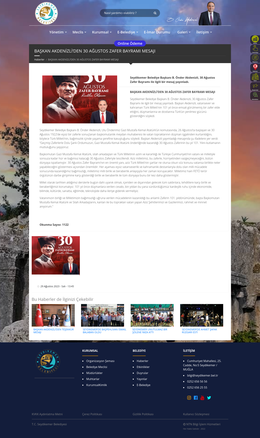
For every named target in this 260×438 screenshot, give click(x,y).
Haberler (39, 59)
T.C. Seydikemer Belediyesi (49, 424)
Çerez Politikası (92, 414)
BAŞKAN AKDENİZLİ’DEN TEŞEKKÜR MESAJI (53, 331)
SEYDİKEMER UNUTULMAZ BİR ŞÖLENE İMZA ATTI (149, 331)
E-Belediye (143, 385)
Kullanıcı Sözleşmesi (196, 414)
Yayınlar (142, 379)
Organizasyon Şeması (100, 361)
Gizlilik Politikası (143, 414)
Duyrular (142, 373)
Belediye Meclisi (96, 367)
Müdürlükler (94, 373)
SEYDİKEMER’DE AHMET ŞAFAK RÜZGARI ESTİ (199, 331)
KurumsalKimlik (96, 385)
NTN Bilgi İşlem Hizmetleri (202, 426)
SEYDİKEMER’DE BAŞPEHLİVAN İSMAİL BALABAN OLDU (104, 331)
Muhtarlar (93, 379)
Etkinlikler (143, 367)
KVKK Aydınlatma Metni (47, 414)
